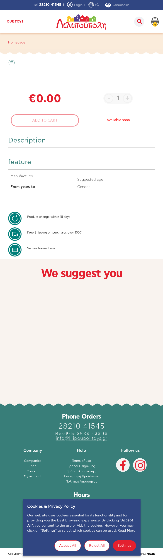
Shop (32, 466)
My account (32, 476)
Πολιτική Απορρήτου (81, 481)
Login (75, 5)
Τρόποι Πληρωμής (81, 466)
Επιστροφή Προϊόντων (81, 476)
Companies (117, 5)
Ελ (93, 5)
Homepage (16, 42)
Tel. (47, 5)
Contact (33, 471)
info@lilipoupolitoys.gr (81, 438)
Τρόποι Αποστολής (81, 471)
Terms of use (81, 460)
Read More (126, 544)
